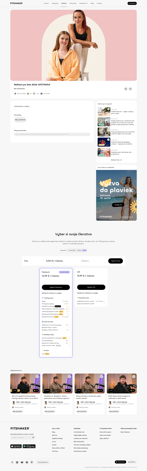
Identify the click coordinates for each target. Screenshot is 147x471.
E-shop (99, 3)
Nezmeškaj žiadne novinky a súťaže (21, 434)
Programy (55, 3)
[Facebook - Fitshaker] (12, 462)
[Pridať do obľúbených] (130, 89)
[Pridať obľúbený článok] (108, 109)
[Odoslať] (33, 437)
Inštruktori (73, 3)
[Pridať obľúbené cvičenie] (37, 376)
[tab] (82, 250)
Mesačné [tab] (63, 250)
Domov (46, 3)
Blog (92, 3)
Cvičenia (63, 3)
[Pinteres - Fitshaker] (32, 462)
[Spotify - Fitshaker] (27, 462)
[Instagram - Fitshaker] (17, 462)
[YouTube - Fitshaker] (22, 462)
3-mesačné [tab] (72, 250)
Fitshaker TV (83, 3)
